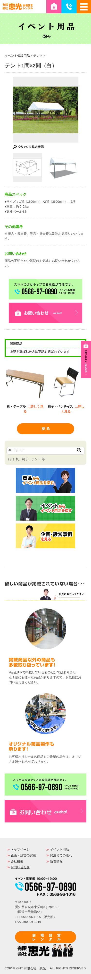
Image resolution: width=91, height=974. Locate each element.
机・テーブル (16, 406)
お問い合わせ (20, 867)
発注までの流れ (61, 855)
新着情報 (56, 861)
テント (38, 55)
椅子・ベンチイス (60, 406)
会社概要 (17, 861)
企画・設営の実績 (23, 855)
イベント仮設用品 (17, 55)
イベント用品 (59, 849)
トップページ (20, 849)
